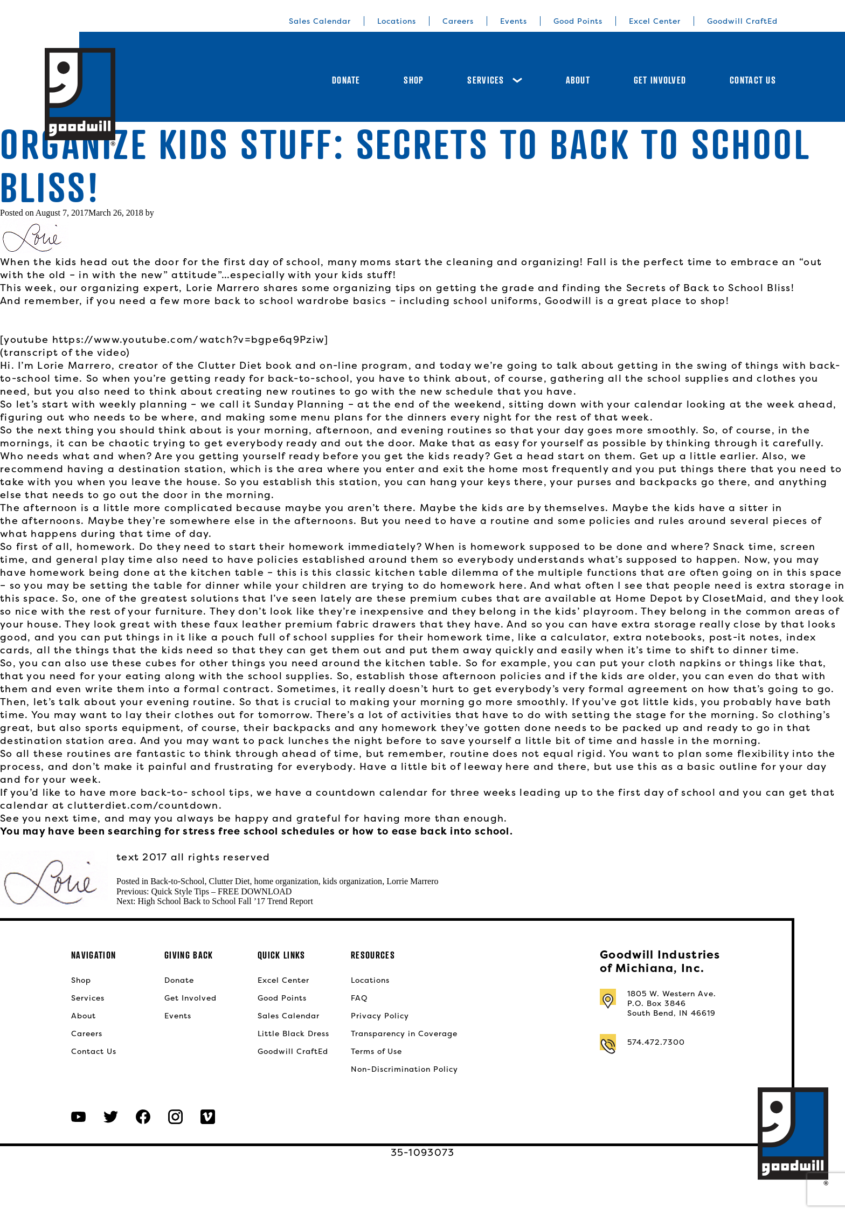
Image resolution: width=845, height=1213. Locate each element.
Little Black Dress (293, 1033)
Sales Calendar (320, 21)
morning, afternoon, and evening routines (378, 430)
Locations (396, 21)
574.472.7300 (656, 1042)
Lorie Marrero (221, 287)
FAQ (359, 998)
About (578, 80)
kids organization (352, 881)
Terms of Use (376, 1051)
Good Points (577, 21)
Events (513, 21)
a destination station (165, 468)
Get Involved (660, 80)
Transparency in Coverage (404, 1033)
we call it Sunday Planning (272, 404)
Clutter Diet (229, 881)
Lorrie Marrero (412, 881)
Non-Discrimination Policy (404, 1069)
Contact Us (753, 80)
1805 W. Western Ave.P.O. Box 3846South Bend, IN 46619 (671, 1003)
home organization (286, 881)
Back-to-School (177, 881)
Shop (414, 80)
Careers (458, 21)
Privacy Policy (380, 1016)
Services (494, 80)
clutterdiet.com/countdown (142, 805)
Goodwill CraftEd (742, 21)
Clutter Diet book (245, 365)
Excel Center (655, 21)
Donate (346, 80)
